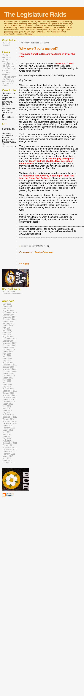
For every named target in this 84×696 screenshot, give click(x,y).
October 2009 (9, 393)
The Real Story (9, 77)
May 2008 (7, 356)
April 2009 (7, 380)
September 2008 (10, 365)
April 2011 (7, 432)
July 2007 (7, 334)
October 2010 (9, 419)
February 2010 (9, 402)
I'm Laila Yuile (9, 64)
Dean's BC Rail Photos (12, 294)
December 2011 (10, 449)
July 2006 (7, 308)
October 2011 (9, 445)
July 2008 (7, 360)
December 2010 (10, 423)
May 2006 (7, 304)
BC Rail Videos (9, 291)
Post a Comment (44, 252)
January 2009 (9, 373)
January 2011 (9, 426)
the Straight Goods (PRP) (8, 80)
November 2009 (10, 395)
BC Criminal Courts (7, 84)
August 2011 (8, 441)
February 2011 (9, 428)
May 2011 (7, 434)
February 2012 (9, 454)
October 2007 (9, 341)
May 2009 (7, 382)
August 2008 (8, 363)
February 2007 (9, 323)
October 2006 (9, 315)
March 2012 (8, 456)
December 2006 (10, 319)
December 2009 (10, 397)
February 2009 (9, 376)
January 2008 (9, 347)
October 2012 (9, 462)
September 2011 (10, 443)
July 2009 (7, 386)
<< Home (24, 263)
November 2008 (10, 369)
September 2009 (10, 391)
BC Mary (6, 43)
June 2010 (7, 410)
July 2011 (7, 439)
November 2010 (10, 421)
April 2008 (7, 354)
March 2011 (8, 430)
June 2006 (7, 306)
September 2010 (10, 417)
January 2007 (9, 321)
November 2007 (10, 343)
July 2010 (7, 412)
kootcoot (6, 45)
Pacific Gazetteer (6, 56)
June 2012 (7, 460)
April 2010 (7, 406)
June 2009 (7, 384)
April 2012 (7, 458)
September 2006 (10, 313)
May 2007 (7, 330)
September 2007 (10, 339)
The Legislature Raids (35, 14)
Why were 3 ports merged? (38, 48)
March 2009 (8, 378)
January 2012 (9, 452)
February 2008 (9, 349)
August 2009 (8, 389)
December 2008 (10, 371)
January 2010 (9, 399)
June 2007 (7, 332)
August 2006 (8, 310)
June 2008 (7, 358)
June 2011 (7, 436)
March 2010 (8, 404)
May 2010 (7, 408)
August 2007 (8, 336)
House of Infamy (6, 60)
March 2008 (8, 352)
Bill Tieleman (8, 66)
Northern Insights (6, 73)
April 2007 (7, 328)
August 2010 (8, 415)
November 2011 (10, 447)
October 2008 (9, 367)
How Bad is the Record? (9, 69)
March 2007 (8, 326)
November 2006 (10, 317)
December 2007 (10, 345)
